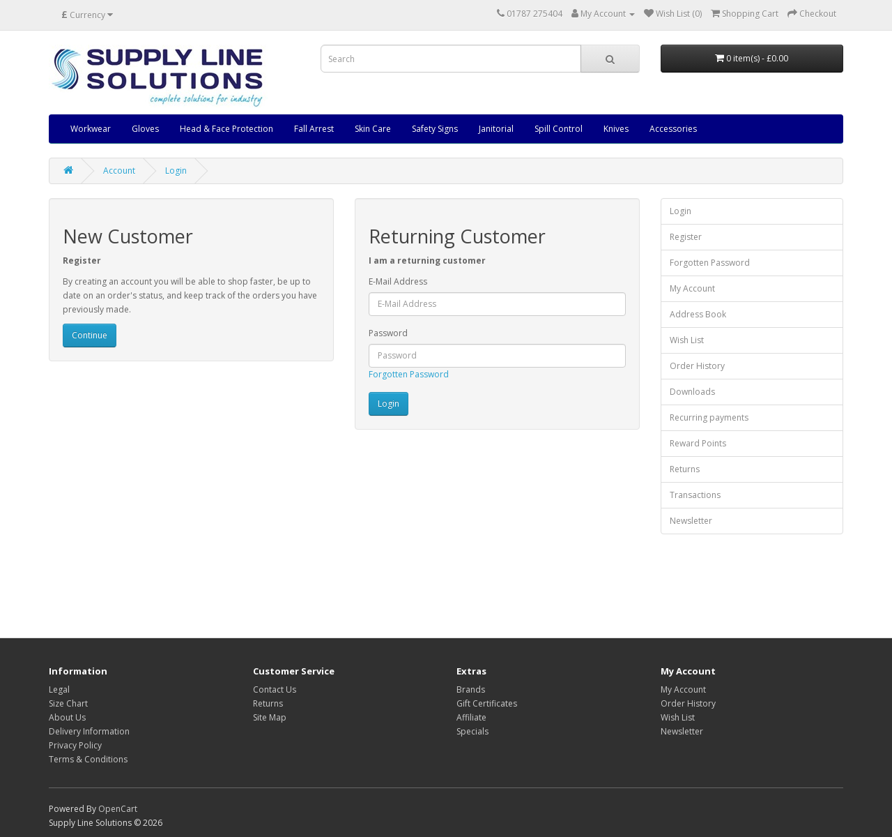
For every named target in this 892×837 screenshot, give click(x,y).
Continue (89, 335)
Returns (685, 469)
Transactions (695, 495)
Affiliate (471, 717)
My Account (692, 288)
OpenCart (117, 809)
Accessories (673, 129)
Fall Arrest (314, 129)
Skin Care (373, 129)
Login (176, 170)
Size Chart (68, 703)
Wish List (687, 340)
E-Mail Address (398, 281)
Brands (470, 689)
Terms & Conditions (88, 759)
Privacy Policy (75, 745)
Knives (616, 129)
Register (686, 237)
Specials (472, 731)
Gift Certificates (486, 703)
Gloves (145, 129)
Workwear (90, 129)
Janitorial (496, 129)
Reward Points (698, 443)
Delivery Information (89, 731)
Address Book (698, 314)
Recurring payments (709, 417)
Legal (59, 689)
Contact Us (274, 689)
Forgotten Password (409, 374)
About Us (67, 717)
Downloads (692, 392)
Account (119, 170)
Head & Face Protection (226, 129)
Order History (697, 366)
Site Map (269, 717)
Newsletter (691, 521)
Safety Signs (435, 129)
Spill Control (559, 129)
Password (388, 333)
